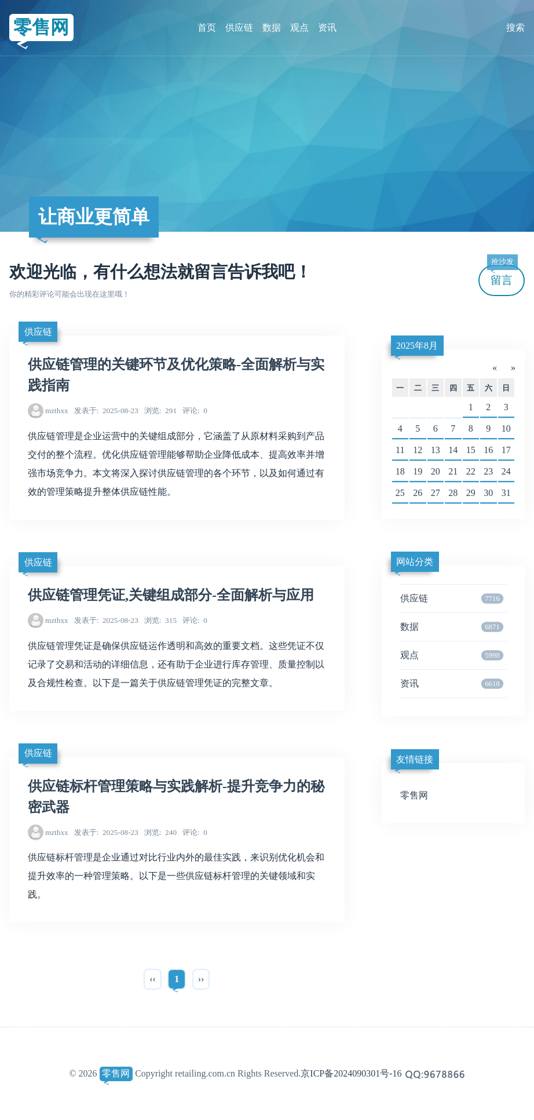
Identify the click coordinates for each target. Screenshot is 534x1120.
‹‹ (152, 979)
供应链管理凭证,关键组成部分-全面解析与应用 (171, 595)
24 (506, 471)
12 (417, 450)
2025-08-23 (106, 410)
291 (160, 410)
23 (488, 471)
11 (400, 450)
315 (160, 620)
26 (417, 493)
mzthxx (56, 410)
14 (453, 450)
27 (435, 493)
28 (453, 493)
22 (471, 471)
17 (506, 450)
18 (400, 471)
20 (435, 471)
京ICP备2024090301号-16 (351, 1073)
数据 (271, 27)
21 (453, 471)
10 (506, 428)
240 (160, 832)
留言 (502, 275)
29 (471, 493)
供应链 (239, 27)
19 (417, 471)
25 (400, 493)
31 (506, 493)
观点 (299, 27)
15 (471, 450)
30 (488, 493)
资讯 (327, 27)
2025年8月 (417, 346)
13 (435, 450)
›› (201, 979)
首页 (206, 27)
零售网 (41, 27)
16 (488, 450)
